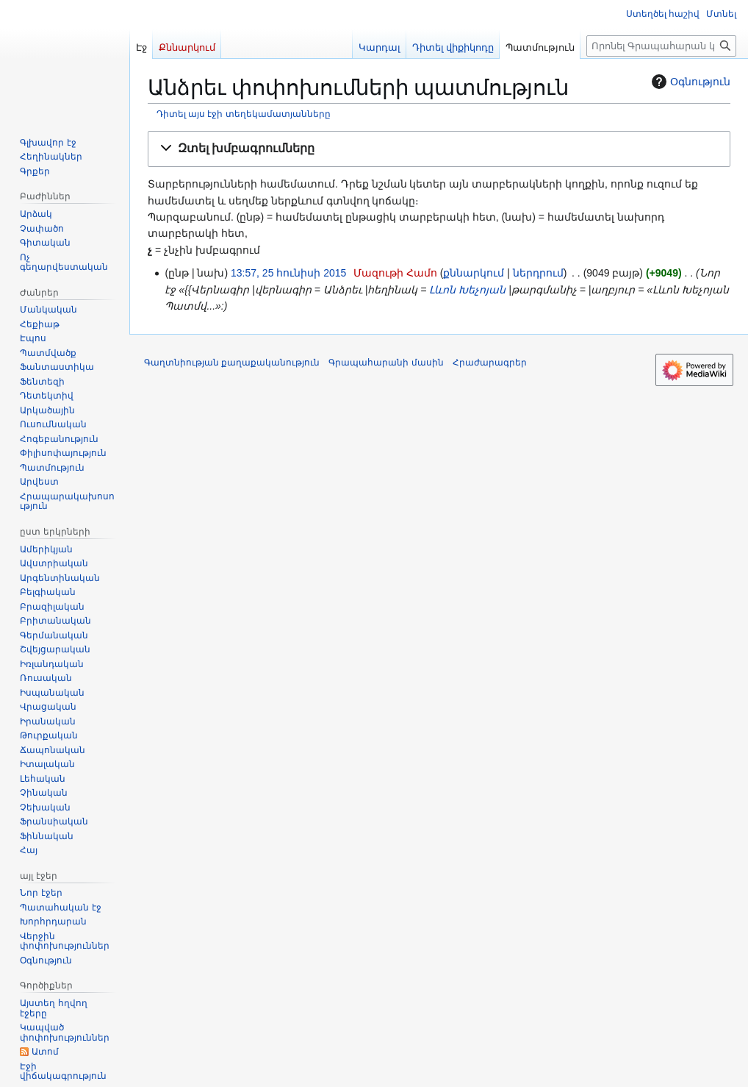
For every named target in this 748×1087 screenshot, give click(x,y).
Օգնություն (689, 81)
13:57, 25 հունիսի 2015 (288, 273)
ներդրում (538, 273)
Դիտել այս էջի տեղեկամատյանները (244, 113)
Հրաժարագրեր (490, 362)
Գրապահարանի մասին (385, 362)
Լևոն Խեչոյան (467, 290)
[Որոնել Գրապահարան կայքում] (661, 46)
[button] (439, 149)
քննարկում (473, 273)
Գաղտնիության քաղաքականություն (232, 362)
